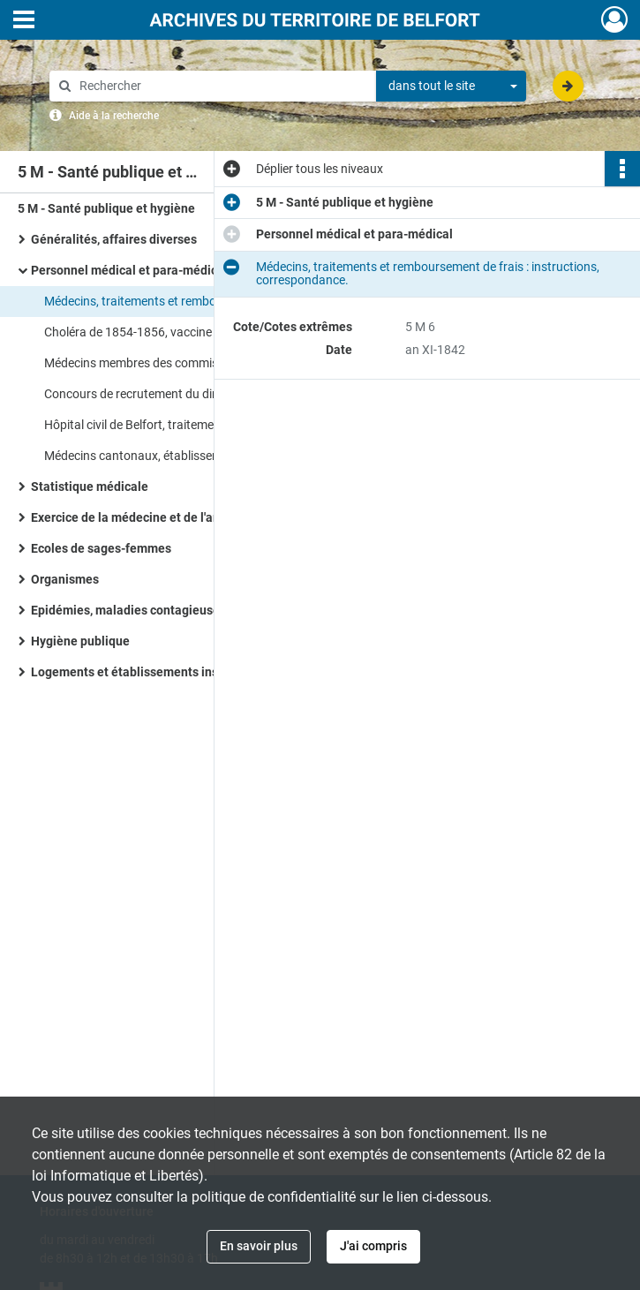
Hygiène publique (80, 641)
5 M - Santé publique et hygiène (106, 208)
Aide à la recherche (114, 115)
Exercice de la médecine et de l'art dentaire (151, 517)
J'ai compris (373, 1246)
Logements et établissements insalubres (145, 672)
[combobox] (451, 86)
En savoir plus (258, 1246)
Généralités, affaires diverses (114, 239)
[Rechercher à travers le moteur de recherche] (221, 86)
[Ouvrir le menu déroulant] (23, 21)
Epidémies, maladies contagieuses (128, 610)
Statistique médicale (89, 486)
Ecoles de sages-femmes (101, 548)
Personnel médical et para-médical (129, 270)
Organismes (65, 579)
